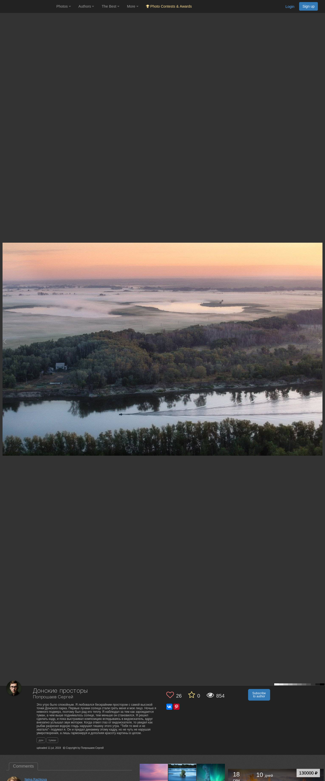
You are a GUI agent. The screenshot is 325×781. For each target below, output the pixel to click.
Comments (23, 766)
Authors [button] (86, 6)
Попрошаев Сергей (53, 697)
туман (52, 740)
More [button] (132, 6)
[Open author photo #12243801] (154, 777)
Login (289, 6)
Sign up (308, 6)
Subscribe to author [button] (259, 694)
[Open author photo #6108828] (182, 777)
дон (41, 740)
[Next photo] (320, 341)
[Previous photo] (5, 341)
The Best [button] (110, 6)
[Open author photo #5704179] (211, 777)
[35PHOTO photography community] (27, 6)
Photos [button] (63, 6)
